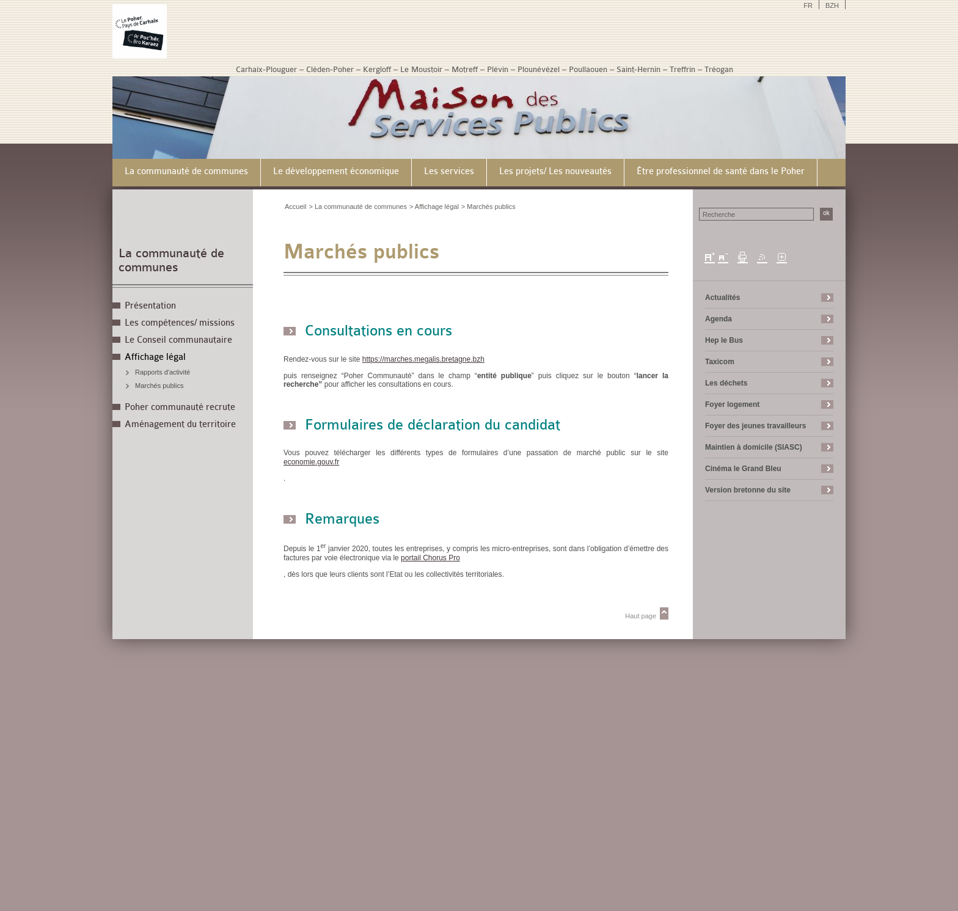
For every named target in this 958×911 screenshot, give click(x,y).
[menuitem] (186, 172)
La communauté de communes (171, 260)
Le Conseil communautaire (178, 340)
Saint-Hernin (638, 69)
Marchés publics (159, 385)
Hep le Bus (724, 340)
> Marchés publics (488, 206)
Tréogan (718, 69)
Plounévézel (538, 69)
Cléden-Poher (330, 69)
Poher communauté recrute (180, 407)
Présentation (150, 306)
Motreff (465, 69)
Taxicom (719, 361)
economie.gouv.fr (314, 462)
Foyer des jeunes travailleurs (755, 426)
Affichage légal (155, 357)
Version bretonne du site (748, 490)
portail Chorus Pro (434, 558)
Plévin (497, 69)
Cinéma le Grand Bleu (743, 468)
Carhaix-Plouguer (266, 69)
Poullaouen (588, 69)
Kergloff (377, 69)
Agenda (718, 319)
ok (826, 213)
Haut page (640, 616)
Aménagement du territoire (180, 424)
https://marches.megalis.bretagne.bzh (427, 359)
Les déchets (726, 383)
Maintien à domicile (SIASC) (753, 447)
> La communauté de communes (358, 206)
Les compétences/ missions (180, 323)
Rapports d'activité (162, 372)
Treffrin (682, 69)
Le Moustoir (421, 69)
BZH (832, 5)
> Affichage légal (434, 206)
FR (808, 5)
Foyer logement (732, 404)
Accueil (295, 206)
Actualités (722, 297)
